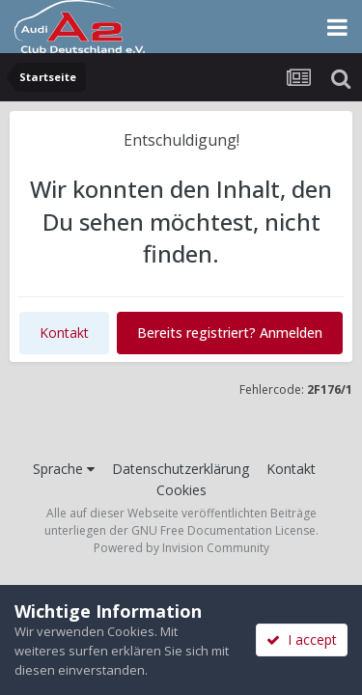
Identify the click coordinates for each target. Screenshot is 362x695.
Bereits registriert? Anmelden (229, 332)
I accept (301, 639)
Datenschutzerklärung (180, 468)
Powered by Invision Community (181, 548)
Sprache (64, 468)
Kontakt (64, 332)
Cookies (181, 490)
